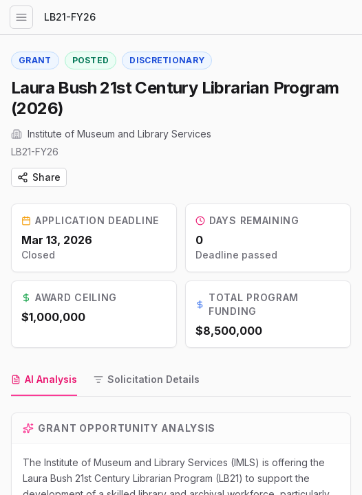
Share (39, 177)
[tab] (44, 380)
